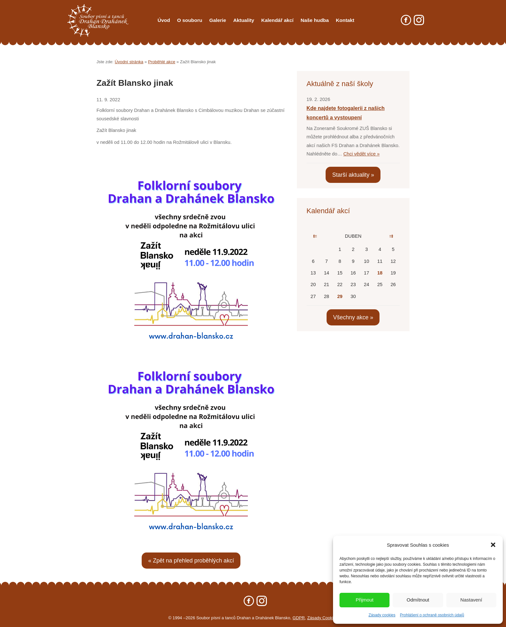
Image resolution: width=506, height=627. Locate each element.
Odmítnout (418, 599)
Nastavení (471, 599)
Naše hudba (315, 20)
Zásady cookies (382, 615)
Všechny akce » (353, 317)
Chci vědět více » (361, 153)
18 (379, 272)
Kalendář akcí (277, 20)
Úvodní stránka (129, 61)
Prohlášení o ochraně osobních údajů (432, 615)
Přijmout (364, 599)
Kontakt (345, 20)
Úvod (163, 20)
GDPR (299, 617)
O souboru (189, 20)
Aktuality (243, 20)
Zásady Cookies (322, 617)
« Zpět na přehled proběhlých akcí (191, 560)
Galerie (217, 20)
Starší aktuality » (353, 175)
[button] (493, 545)
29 (339, 296)
